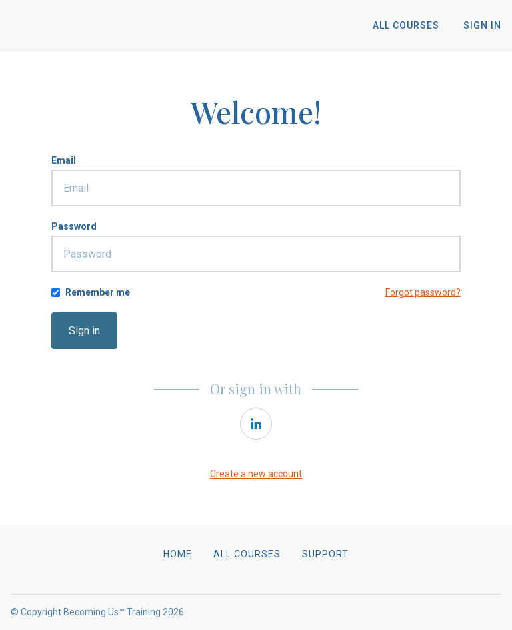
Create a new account (256, 473)
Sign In (482, 25)
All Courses (406, 25)
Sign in (84, 330)
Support (325, 554)
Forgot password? (423, 292)
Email (63, 160)
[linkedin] (256, 424)
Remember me (97, 292)
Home (177, 554)
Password (74, 226)
